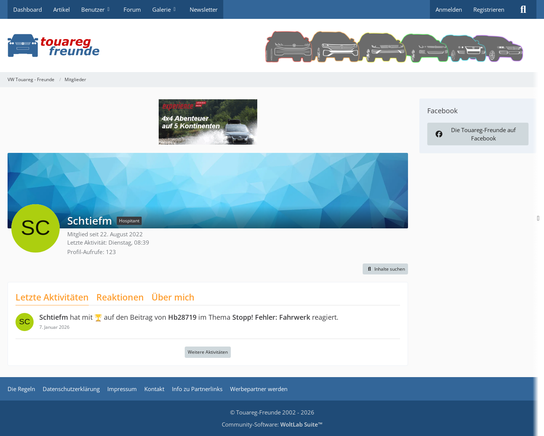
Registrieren (488, 9)
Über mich (173, 297)
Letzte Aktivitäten (52, 297)
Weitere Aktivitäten (208, 352)
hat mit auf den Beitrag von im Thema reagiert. (188, 317)
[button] (385, 269)
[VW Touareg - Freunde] (272, 45)
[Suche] (523, 9)
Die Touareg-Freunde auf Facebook (475, 134)
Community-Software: (272, 424)
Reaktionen (120, 297)
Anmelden (449, 9)
